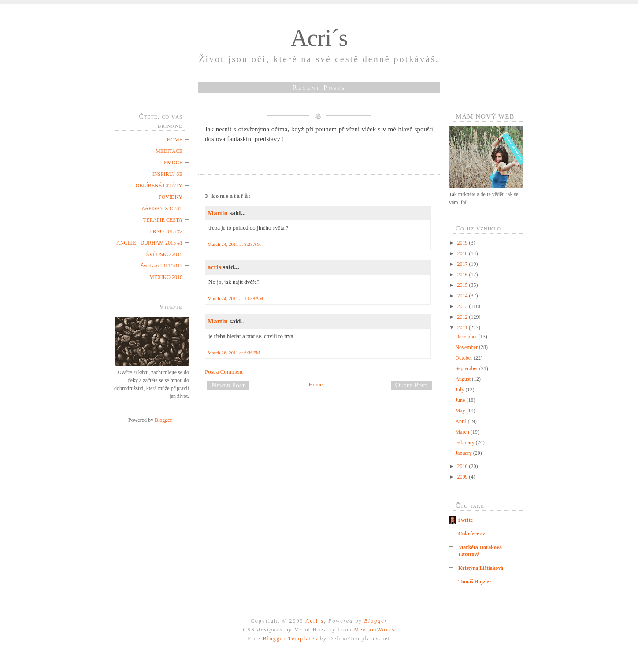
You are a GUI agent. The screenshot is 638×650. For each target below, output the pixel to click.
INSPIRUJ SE (167, 174)
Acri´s (319, 38)
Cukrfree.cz (471, 534)
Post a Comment (224, 371)
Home (315, 384)
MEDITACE (169, 151)
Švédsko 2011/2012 (161, 266)
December (466, 337)
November (467, 347)
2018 (463, 253)
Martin (218, 212)
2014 (463, 296)
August (463, 379)
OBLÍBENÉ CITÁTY (159, 185)
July (460, 389)
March (462, 432)
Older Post (411, 385)
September (467, 368)
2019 (463, 243)
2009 (463, 477)
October (464, 358)
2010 (463, 466)
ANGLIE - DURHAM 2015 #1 (149, 243)
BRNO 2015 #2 (165, 231)
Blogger (163, 420)
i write (465, 520)
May (460, 411)
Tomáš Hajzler (474, 582)
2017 (463, 264)
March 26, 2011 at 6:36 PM (234, 352)
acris (214, 267)
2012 (463, 317)
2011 (463, 327)
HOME (174, 140)
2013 (463, 306)
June (460, 400)
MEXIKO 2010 (165, 277)
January (464, 453)
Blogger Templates (290, 638)
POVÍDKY (170, 197)
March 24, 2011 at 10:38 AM (235, 298)
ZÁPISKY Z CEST (161, 208)
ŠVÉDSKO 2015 (164, 254)
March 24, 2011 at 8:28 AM (234, 244)
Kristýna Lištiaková (480, 568)
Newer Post (228, 385)
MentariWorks (374, 630)
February (465, 442)
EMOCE (173, 163)
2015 (463, 285)
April (461, 421)
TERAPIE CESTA (162, 220)
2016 (463, 274)
